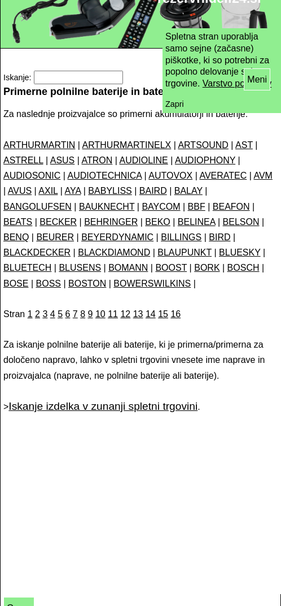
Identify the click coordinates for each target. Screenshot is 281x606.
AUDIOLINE (143, 160)
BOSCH (243, 267)
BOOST (171, 267)
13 (138, 314)
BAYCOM (161, 206)
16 (175, 314)
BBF (196, 206)
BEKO (157, 222)
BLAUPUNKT (184, 252)
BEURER (55, 237)
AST (244, 145)
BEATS (17, 222)
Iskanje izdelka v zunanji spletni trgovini (102, 406)
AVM (262, 175)
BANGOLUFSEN (37, 206)
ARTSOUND (203, 145)
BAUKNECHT (106, 206)
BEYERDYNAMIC (117, 237)
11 (113, 314)
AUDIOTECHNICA (105, 175)
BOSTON (87, 283)
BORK (206, 267)
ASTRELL (23, 160)
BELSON (241, 222)
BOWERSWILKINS (152, 283)
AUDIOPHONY (205, 160)
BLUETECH (27, 267)
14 (151, 314)
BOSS (48, 283)
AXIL (48, 191)
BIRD (219, 237)
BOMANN (128, 267)
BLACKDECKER (37, 252)
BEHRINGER (111, 222)
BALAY (188, 191)
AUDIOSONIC (31, 175)
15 (163, 314)
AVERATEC (223, 175)
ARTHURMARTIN (39, 145)
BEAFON (231, 206)
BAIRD (153, 191)
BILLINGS (181, 237)
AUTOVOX (170, 175)
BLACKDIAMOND (114, 252)
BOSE (15, 283)
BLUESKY (240, 252)
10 (100, 314)
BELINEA (197, 222)
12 (125, 314)
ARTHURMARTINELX (127, 145)
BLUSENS (80, 267)
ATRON (96, 160)
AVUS (20, 191)
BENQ (16, 237)
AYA (73, 191)
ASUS (62, 160)
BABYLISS (109, 191)
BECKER (58, 222)
